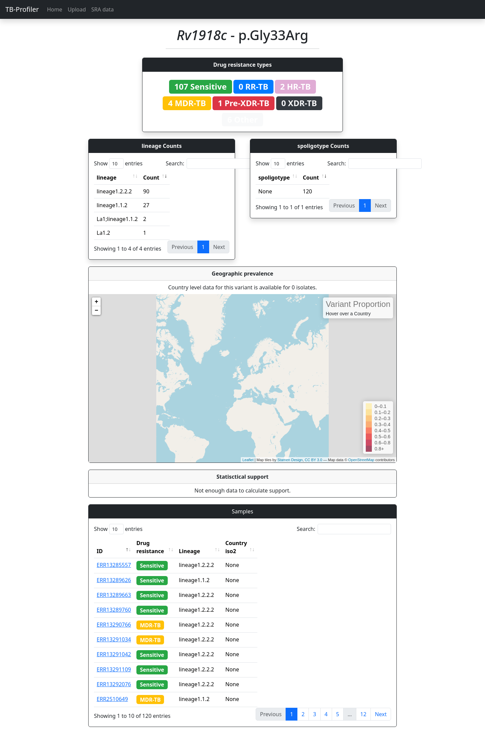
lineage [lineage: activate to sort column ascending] (107, 177)
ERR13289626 (114, 572)
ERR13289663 (114, 587)
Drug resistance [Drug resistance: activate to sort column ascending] (157, 543)
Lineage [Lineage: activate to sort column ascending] (202, 543)
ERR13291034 (114, 631)
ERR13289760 (114, 601)
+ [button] (96, 302)
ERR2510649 (112, 691)
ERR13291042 (114, 646)
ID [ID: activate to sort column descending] (100, 543)
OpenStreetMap (361, 460)
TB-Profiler (22, 9)
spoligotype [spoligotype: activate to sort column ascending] (274, 177)
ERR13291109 (114, 661)
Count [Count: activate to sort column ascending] (151, 177)
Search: (213, 163)
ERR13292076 (114, 676)
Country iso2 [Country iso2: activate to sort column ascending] (255, 543)
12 (363, 706)
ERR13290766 (114, 616)
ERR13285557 (114, 557)
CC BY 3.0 (313, 460)
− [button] (96, 311)
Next (381, 706)
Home (54, 9)
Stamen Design (289, 460)
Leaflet (248, 460)
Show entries (118, 163)
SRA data (102, 9)
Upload (77, 9)
